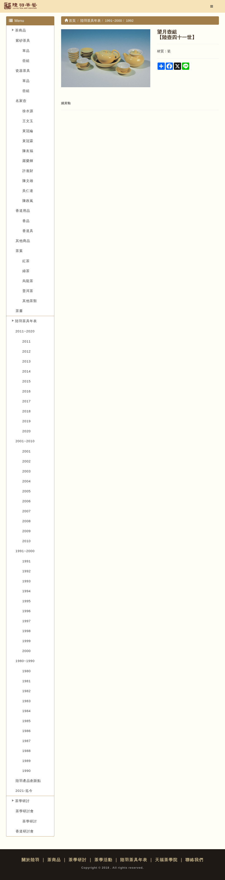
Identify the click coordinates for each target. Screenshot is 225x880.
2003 (26, 471)
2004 (26, 481)
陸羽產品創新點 (28, 781)
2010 (26, 541)
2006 (26, 501)
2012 (26, 351)
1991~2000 (25, 551)
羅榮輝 (27, 161)
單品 (26, 51)
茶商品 (20, 30)
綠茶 (26, 271)
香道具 (27, 231)
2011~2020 (25, 331)
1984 (26, 711)
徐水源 (27, 111)
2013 (26, 361)
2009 (26, 531)
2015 (26, 381)
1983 (26, 701)
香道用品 (23, 211)
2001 (26, 451)
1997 (26, 621)
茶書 (19, 311)
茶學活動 (103, 860)
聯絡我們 (194, 860)
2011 (26, 341)
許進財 (27, 171)
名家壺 (21, 101)
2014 (26, 371)
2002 (26, 461)
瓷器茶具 (23, 71)
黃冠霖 (27, 141)
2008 (26, 521)
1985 (26, 721)
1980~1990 (25, 661)
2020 (26, 431)
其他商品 (23, 241)
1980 (26, 671)
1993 (26, 581)
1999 (26, 641)
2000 (26, 651)
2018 (26, 411)
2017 (26, 401)
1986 (26, 731)
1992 (26, 571)
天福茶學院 (166, 860)
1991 (26, 561)
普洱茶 (27, 291)
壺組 (26, 61)
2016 (26, 391)
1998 (26, 631)
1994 (26, 591)
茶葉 (19, 251)
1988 (26, 751)
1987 (26, 741)
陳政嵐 (27, 201)
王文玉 (27, 121)
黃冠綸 (27, 131)
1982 (26, 691)
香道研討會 (25, 831)
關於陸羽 (31, 860)
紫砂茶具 (23, 40)
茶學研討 (22, 801)
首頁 (70, 20)
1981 (26, 681)
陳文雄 (27, 181)
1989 (26, 761)
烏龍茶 (27, 281)
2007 (26, 511)
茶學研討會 (25, 811)
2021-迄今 (24, 791)
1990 (26, 771)
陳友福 (27, 151)
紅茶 (26, 261)
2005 (26, 491)
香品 (26, 221)
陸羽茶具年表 (26, 321)
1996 (26, 611)
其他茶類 (29, 301)
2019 (26, 421)
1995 (26, 601)
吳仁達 (27, 191)
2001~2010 (25, 441)
